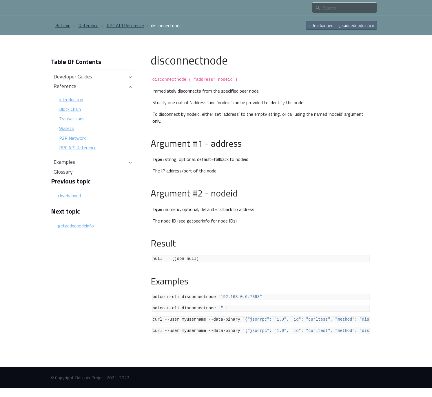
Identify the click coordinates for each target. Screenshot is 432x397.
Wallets (66, 128)
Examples (93, 162)
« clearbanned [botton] (320, 25)
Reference (89, 25)
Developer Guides (93, 76)
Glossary (63, 172)
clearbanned (69, 195)
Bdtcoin (62, 25)
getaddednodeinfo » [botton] (356, 25)
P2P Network (72, 138)
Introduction (71, 99)
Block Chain (70, 109)
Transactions (72, 118)
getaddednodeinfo (76, 225)
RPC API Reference (125, 25)
